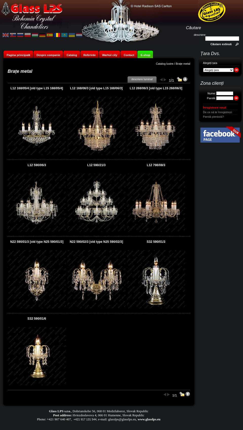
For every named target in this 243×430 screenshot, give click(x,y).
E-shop (145, 55)
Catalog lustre (164, 63)
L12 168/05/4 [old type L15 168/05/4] (36, 88)
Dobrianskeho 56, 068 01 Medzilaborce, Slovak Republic (110, 411)
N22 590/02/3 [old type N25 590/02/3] (96, 242)
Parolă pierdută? (213, 116)
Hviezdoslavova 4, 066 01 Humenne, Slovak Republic (108, 415)
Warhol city (109, 55)
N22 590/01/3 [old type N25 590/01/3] (36, 242)
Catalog (71, 55)
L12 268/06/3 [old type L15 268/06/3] (156, 88)
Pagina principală (18, 55)
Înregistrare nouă (214, 107)
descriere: (200, 34)
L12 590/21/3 (96, 165)
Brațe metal (183, 63)
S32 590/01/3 (156, 242)
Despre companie (48, 55)
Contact (129, 55)
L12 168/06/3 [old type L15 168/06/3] (96, 88)
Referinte (89, 55)
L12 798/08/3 (156, 165)
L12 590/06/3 (37, 165)
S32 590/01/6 (36, 318)
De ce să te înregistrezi (217, 112)
